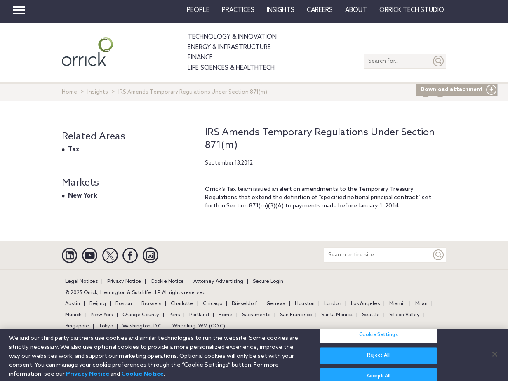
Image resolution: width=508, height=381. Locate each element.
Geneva (275, 304)
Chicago (212, 304)
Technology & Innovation (232, 37)
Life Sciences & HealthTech (231, 68)
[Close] (495, 358)
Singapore (77, 326)
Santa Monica (337, 315)
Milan (421, 304)
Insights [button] (280, 10)
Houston (305, 304)
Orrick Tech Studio (411, 10)
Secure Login (268, 282)
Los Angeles (365, 304)
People (198, 10)
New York (82, 196)
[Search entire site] (378, 255)
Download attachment (459, 90)
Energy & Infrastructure (229, 47)
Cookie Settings (378, 339)
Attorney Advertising (218, 282)
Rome (226, 315)
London (332, 304)
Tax (73, 149)
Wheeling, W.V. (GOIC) (198, 326)
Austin (72, 304)
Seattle (371, 315)
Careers (320, 10)
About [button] (356, 10)
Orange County (140, 315)
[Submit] (438, 61)
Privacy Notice (124, 282)
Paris (174, 315)
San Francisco (296, 315)
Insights (97, 92)
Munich (73, 315)
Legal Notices (81, 282)
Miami (396, 304)
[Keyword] (438, 255)
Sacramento (256, 315)
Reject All (378, 359)
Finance (200, 57)
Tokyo (106, 326)
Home (69, 92)
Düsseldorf (244, 304)
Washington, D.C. (142, 326)
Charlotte (182, 304)
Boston (123, 304)
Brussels (151, 304)
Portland (199, 315)
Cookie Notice (167, 282)
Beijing (97, 304)
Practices (238, 10)
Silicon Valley (404, 315)
